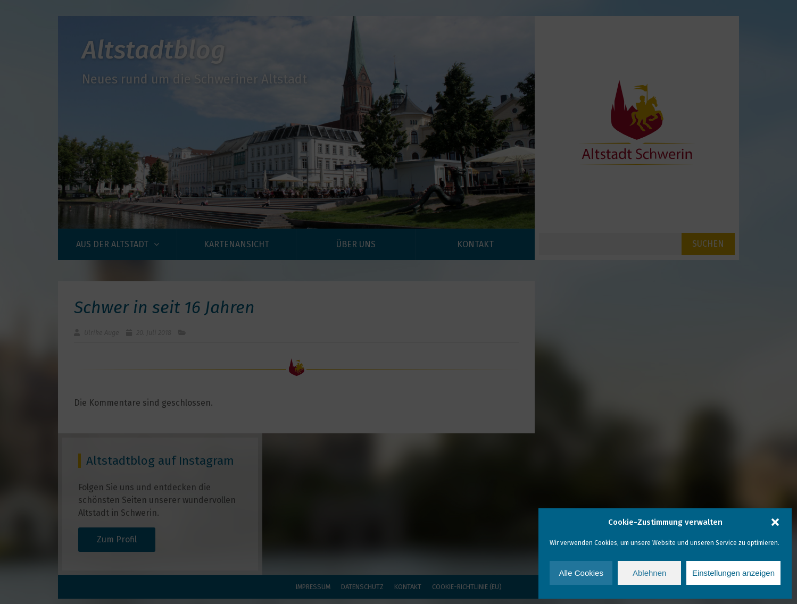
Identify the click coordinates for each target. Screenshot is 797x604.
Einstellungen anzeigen (733, 572)
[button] (775, 522)
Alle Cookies (581, 572)
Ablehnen (649, 572)
